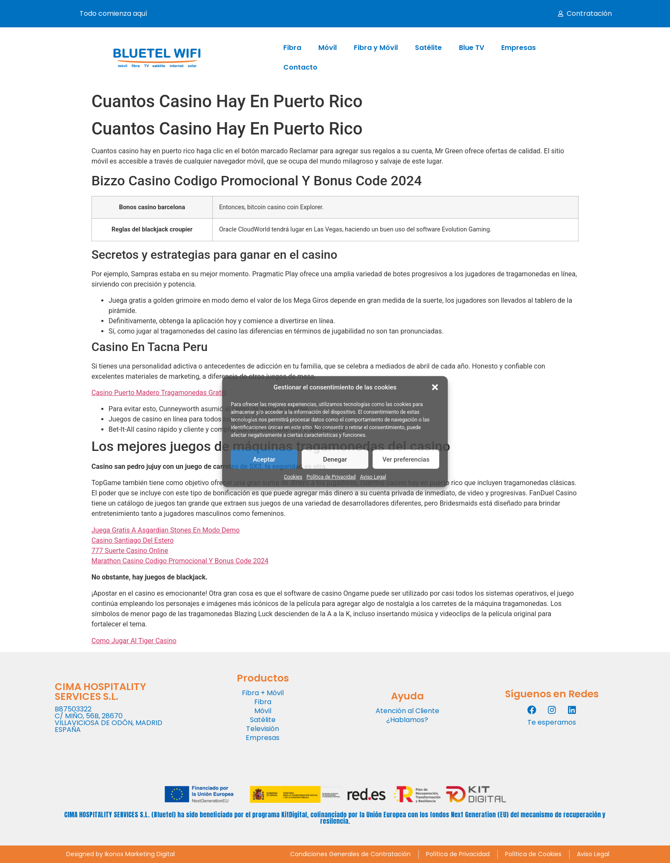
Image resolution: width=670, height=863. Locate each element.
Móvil (327, 48)
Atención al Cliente (407, 711)
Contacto (300, 67)
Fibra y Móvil (376, 48)
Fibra (292, 48)
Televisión (262, 729)
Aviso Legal (373, 477)
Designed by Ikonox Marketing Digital (120, 854)
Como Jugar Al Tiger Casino (133, 641)
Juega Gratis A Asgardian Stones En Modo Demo (165, 530)
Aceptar (264, 459)
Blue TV (471, 48)
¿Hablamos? (407, 720)
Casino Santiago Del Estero (132, 540)
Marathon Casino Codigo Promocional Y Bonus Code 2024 (179, 561)
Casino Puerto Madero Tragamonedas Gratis (158, 393)
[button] (435, 387)
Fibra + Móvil (263, 693)
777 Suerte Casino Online (129, 551)
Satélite (428, 48)
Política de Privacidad (331, 477)
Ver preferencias (405, 459)
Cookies (293, 477)
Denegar (335, 459)
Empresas (518, 48)
